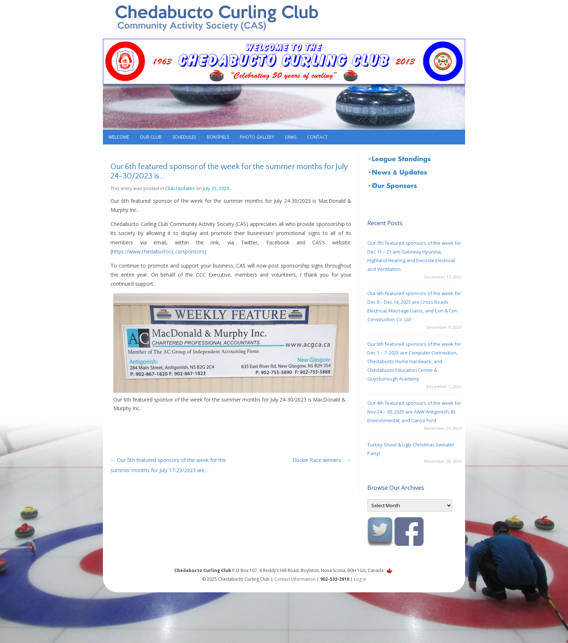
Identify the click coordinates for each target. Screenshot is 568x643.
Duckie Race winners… (321, 460)
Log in (360, 579)
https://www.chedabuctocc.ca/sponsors (158, 251)
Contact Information (295, 579)
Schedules (184, 137)
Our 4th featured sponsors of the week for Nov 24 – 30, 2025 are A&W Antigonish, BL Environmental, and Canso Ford (414, 412)
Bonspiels (218, 137)
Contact (317, 137)
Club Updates (180, 188)
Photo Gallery (257, 137)
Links (290, 137)
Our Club (151, 137)
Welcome (118, 137)
